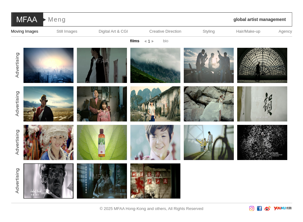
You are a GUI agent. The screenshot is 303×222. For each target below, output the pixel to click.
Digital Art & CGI (113, 31)
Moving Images (24, 31)
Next (285, 111)
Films (134, 41)
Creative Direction (165, 31)
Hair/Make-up (248, 31)
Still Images (67, 31)
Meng (57, 19)
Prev (18, 111)
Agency (285, 31)
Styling (209, 31)
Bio (165, 41)
